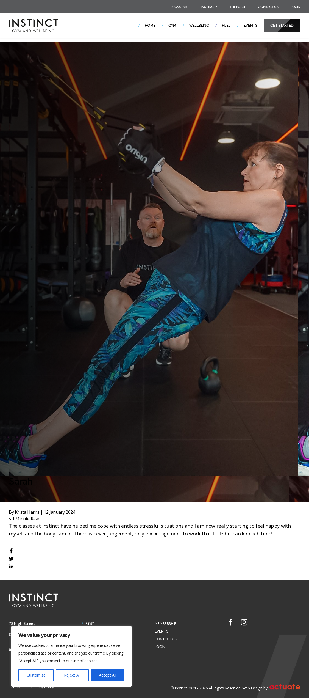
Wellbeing (199, 25)
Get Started (282, 25)
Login (295, 7)
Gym (172, 25)
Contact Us (268, 7)
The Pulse (237, 7)
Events (250, 25)
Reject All (72, 675)
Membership (165, 623)
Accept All (107, 675)
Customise (36, 675)
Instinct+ (209, 7)
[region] (71, 656)
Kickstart (180, 7)
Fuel (226, 25)
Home (150, 25)
